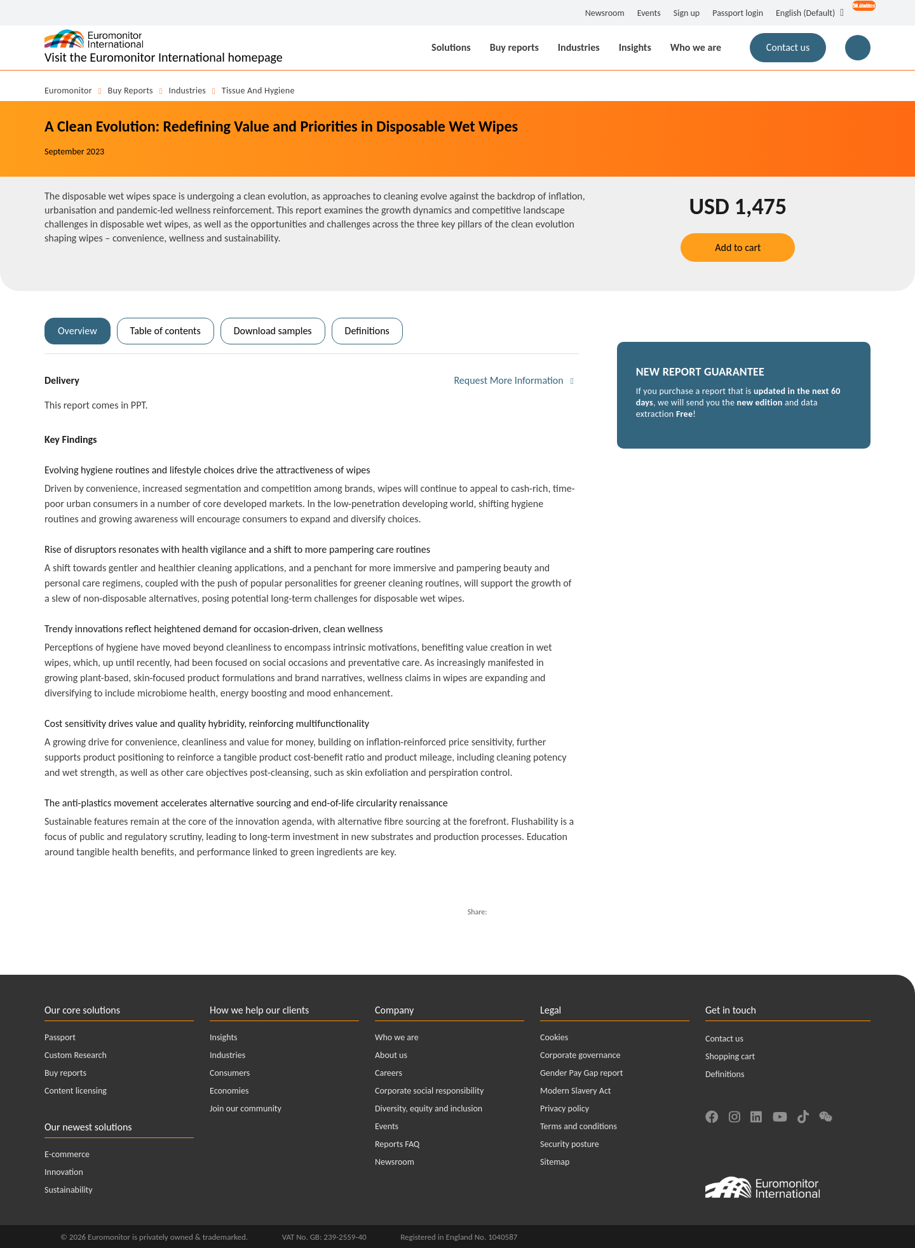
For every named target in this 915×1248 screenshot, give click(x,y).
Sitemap (554, 1161)
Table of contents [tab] (165, 331)
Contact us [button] (788, 47)
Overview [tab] (77, 331)
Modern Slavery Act (575, 1090)
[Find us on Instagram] (734, 1115)
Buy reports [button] (514, 47)
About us (391, 1055)
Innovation (63, 1172)
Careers (388, 1073)
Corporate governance (580, 1055)
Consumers (230, 1073)
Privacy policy (564, 1108)
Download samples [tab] (273, 331)
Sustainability (68, 1189)
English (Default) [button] (805, 13)
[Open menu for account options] (857, 14)
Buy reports (130, 90)
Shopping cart (730, 1056)
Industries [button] (579, 47)
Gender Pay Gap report (581, 1073)
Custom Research (75, 1055)
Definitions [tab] (367, 331)
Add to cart (738, 247)
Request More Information (508, 380)
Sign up (687, 13)
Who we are (397, 1037)
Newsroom (605, 13)
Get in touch (730, 1010)
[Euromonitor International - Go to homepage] (163, 47)
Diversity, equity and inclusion (428, 1108)
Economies (229, 1090)
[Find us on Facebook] (711, 1115)
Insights (224, 1037)
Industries (188, 90)
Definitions (724, 1074)
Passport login (737, 13)
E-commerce (67, 1154)
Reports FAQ (397, 1144)
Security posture (569, 1144)
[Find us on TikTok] (803, 1115)
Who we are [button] (695, 47)
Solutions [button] (451, 47)
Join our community (245, 1108)
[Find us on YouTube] (780, 1115)
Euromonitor (68, 90)
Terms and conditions (578, 1126)
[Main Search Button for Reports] (858, 47)
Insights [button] (635, 47)
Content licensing (75, 1090)
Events (649, 13)
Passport (60, 1037)
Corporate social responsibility (429, 1090)
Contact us (724, 1038)
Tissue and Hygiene (258, 90)
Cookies (554, 1037)
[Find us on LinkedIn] (756, 1115)
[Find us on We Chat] (825, 1115)
